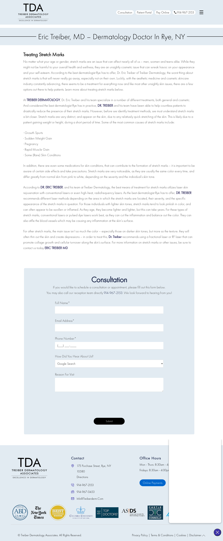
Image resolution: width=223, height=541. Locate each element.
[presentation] (109, 406)
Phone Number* (65, 338)
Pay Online (162, 12)
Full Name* (62, 303)
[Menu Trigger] (201, 12)
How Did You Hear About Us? (74, 356)
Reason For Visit (64, 374)
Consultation (124, 12)
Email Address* (64, 320)
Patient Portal (143, 12)
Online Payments (152, 483)
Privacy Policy (140, 535)
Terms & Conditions (162, 535)
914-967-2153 (183, 12)
